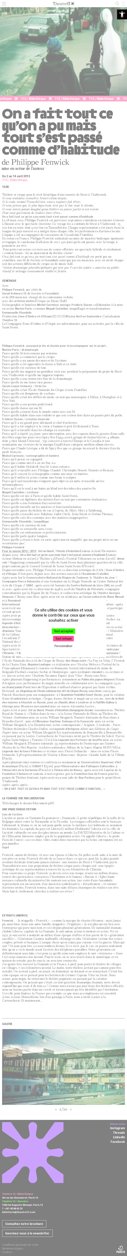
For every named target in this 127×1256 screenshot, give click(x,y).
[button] (122, 14)
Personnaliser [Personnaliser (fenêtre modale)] (64, 646)
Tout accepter (63, 631)
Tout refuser (63, 638)
